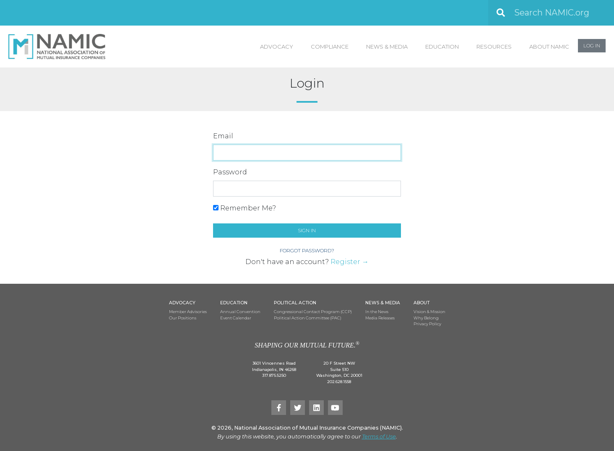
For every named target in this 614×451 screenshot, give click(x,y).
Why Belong (426, 318)
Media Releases (380, 318)
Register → (349, 262)
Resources (494, 46)
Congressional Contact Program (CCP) (313, 311)
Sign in (307, 230)
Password (230, 172)
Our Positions (182, 318)
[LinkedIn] (316, 407)
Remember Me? (244, 208)
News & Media (387, 46)
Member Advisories (188, 311)
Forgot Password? (307, 250)
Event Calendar (235, 318)
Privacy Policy (427, 323)
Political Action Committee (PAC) (307, 318)
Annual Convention (240, 311)
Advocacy (276, 46)
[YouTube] (335, 407)
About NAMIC (549, 46)
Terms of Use (379, 436)
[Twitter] (297, 407)
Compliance (330, 46)
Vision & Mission (429, 311)
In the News (376, 311)
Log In (591, 45)
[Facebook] (278, 407)
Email (223, 136)
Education (442, 46)
